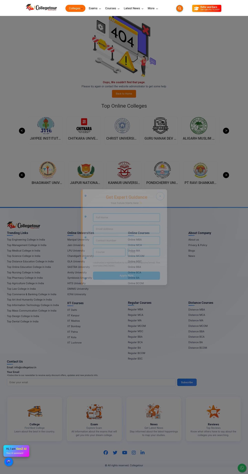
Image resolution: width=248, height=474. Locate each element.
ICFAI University (76, 294)
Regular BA (134, 347)
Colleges (74, 8)
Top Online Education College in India (29, 266)
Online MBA (135, 239)
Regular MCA (135, 314)
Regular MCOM (137, 325)
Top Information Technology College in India (33, 305)
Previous (22, 131)
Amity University (77, 272)
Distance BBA (196, 331)
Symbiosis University (79, 277)
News (191, 255)
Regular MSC (135, 331)
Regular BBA (135, 336)
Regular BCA (135, 342)
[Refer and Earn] (206, 8)
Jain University (76, 245)
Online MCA (135, 245)
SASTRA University (78, 266)
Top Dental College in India (22, 321)
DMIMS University (78, 288)
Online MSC (135, 261)
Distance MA (195, 320)
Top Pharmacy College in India (25, 277)
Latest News (132, 8)
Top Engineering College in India (26, 239)
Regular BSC (135, 358)
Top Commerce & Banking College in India (31, 294)
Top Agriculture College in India (25, 283)
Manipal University (78, 239)
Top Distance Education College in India (30, 261)
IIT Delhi (72, 309)
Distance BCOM (197, 347)
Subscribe (187, 382)
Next (226, 131)
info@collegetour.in (25, 367)
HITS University (76, 283)
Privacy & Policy (197, 245)
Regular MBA (135, 309)
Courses (110, 8)
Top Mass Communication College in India (31, 310)
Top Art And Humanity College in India (29, 299)
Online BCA (134, 272)
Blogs (191, 250)
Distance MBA (196, 309)
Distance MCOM (198, 325)
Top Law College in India (21, 288)
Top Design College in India (23, 316)
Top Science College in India (23, 255)
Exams (93, 8)
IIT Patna (72, 331)
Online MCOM (136, 255)
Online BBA (134, 266)
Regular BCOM (136, 353)
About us (193, 239)
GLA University (76, 261)
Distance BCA (196, 336)
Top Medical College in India (23, 250)
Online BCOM (136, 283)
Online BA (134, 277)
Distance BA (195, 342)
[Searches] (179, 8)
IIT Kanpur (73, 315)
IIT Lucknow (74, 342)
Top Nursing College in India (23, 272)
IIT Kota (71, 337)
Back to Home (124, 93)
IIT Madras (73, 320)
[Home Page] (41, 8)
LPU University (76, 250)
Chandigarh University (80, 255)
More (151, 8)
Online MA (134, 250)
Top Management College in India (26, 245)
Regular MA (135, 320)
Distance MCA (196, 314)
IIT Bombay (74, 326)
